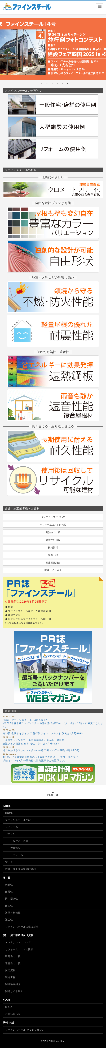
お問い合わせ (13, 1014)
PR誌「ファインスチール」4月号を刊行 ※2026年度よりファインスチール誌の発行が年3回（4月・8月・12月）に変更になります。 (53, 723)
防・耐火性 (11, 898)
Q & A (8, 1007)
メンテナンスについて (53, 517)
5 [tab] (47, 83)
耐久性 (9, 905)
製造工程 (53, 555)
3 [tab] (57, 83)
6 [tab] (41, 83)
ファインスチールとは (18, 820)
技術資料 (53, 547)
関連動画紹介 (53, 562)
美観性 (9, 884)
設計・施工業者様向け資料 (20, 869)
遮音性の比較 (53, 539)
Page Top (53, 793)
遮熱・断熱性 (13, 912)
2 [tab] (62, 83)
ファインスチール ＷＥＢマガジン (25, 1029)
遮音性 (9, 919)
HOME (9, 813)
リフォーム (11, 826)
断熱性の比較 (53, 532)
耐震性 (9, 891)
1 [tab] (67, 83)
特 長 (9, 861)
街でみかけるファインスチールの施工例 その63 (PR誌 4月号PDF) (41, 750)
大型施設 (13, 848)
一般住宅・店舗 (16, 841)
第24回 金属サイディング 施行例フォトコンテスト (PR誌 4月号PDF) (43, 733)
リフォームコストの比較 (53, 524)
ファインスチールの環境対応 (21, 926)
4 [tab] (52, 83)
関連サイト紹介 (53, 570)
